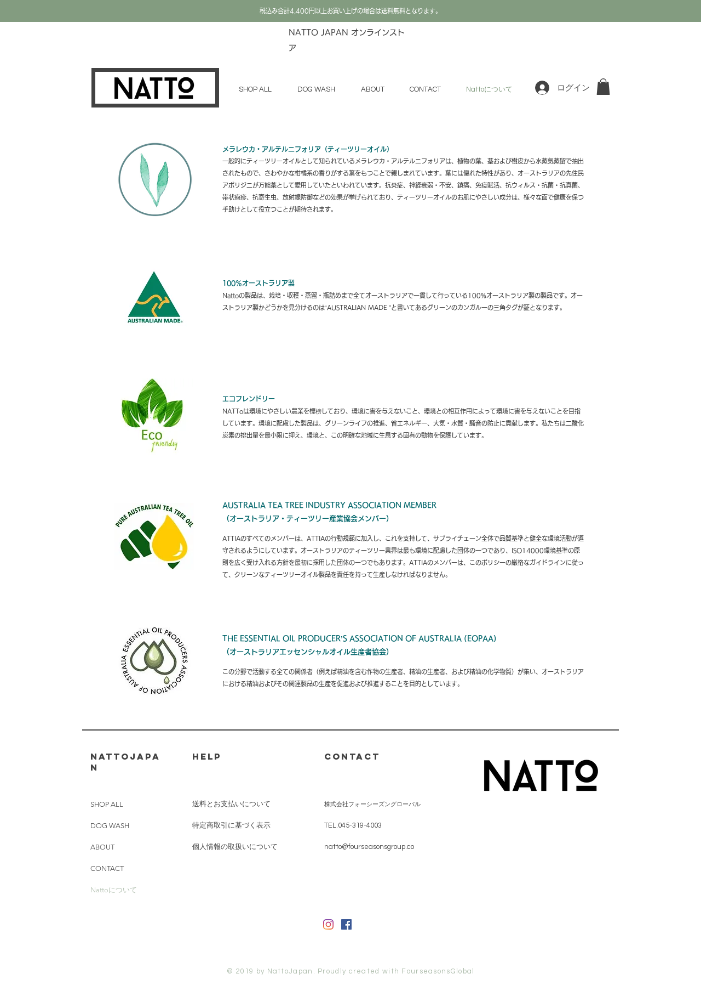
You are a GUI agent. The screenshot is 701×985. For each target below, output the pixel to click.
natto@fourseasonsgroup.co (369, 847)
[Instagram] (328, 924)
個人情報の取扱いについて (235, 847)
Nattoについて (113, 890)
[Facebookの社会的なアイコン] (346, 924)
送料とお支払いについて (231, 804)
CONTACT (107, 868)
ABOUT (102, 847)
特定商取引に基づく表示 (231, 825)
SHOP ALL (106, 804)
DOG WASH (109, 826)
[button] (603, 86)
